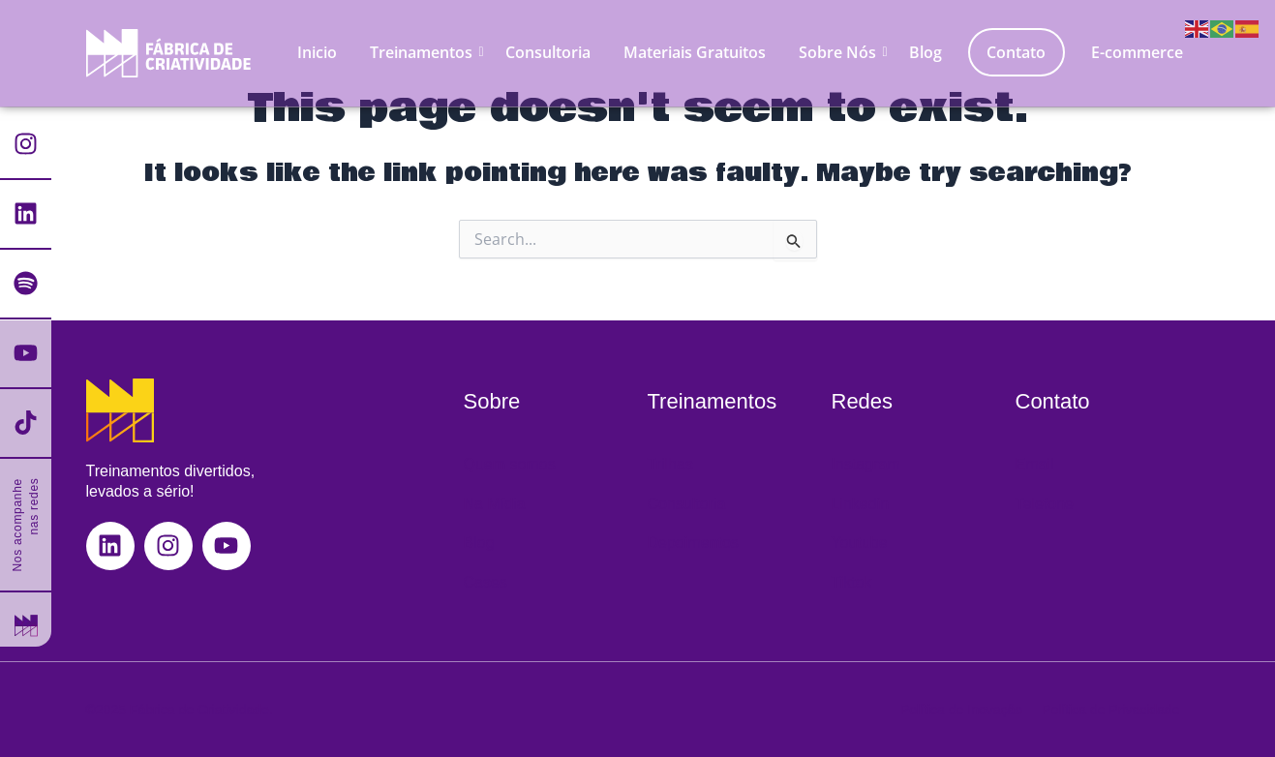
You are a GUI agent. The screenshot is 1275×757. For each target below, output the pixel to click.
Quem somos (510, 464)
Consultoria (548, 52)
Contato (1016, 52)
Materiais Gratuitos (694, 52)
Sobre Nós (841, 52)
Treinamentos (424, 52)
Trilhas (670, 464)
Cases (485, 582)
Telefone (1045, 504)
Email (1035, 464)
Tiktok (852, 582)
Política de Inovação (961, 709)
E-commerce (1137, 52)
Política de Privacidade (1110, 709)
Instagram (866, 464)
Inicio (317, 52)
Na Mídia (495, 504)
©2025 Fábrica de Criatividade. (179, 709)
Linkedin (861, 504)
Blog (925, 52)
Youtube (860, 542)
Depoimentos (693, 542)
